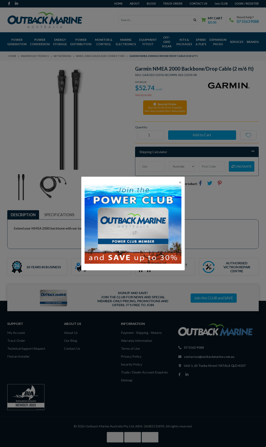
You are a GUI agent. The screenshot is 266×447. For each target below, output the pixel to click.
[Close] (180, 182)
